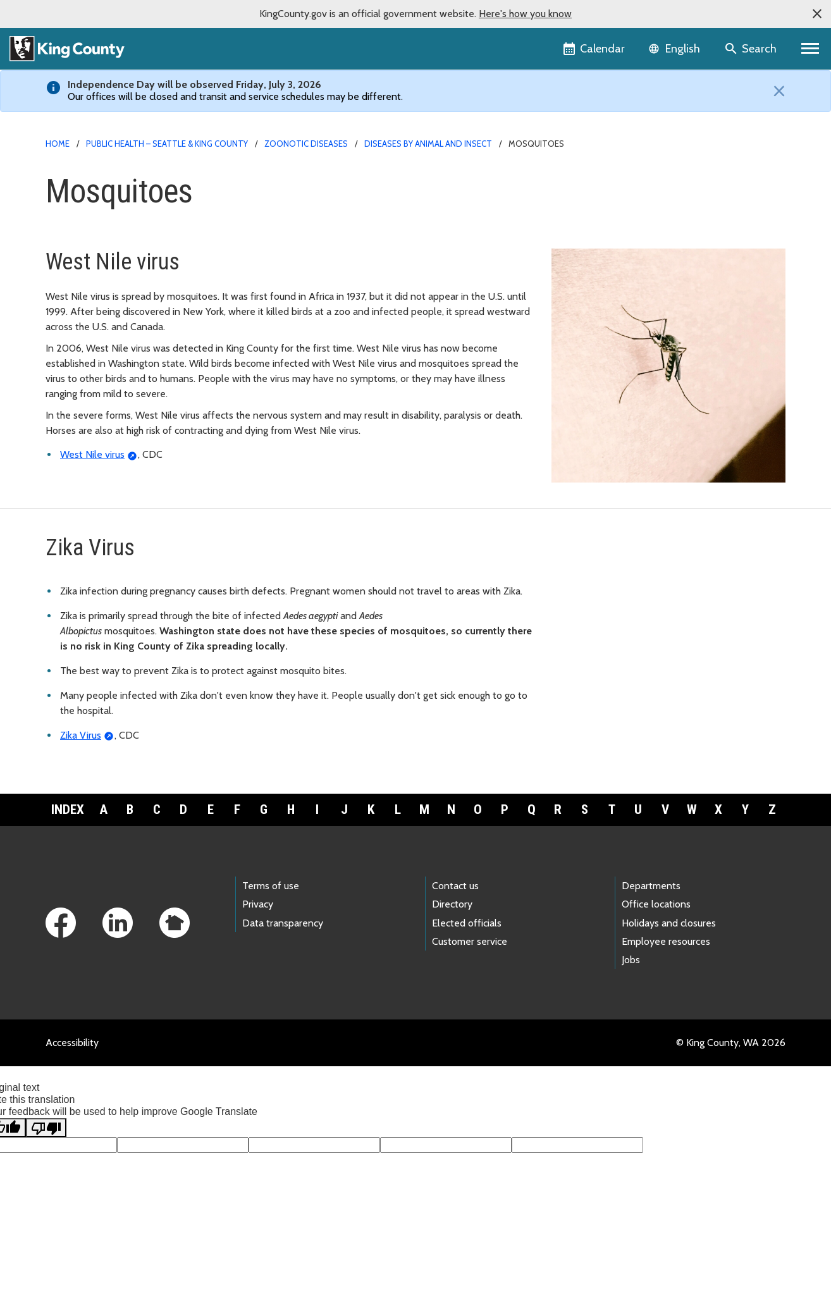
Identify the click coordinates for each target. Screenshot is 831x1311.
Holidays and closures (669, 923)
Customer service (469, 941)
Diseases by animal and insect (428, 143)
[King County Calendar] (594, 49)
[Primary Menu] (810, 49)
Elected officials (467, 923)
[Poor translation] (46, 1127)
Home (58, 143)
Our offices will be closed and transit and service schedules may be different (234, 96)
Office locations (656, 904)
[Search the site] (751, 49)
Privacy (257, 904)
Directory (452, 904)
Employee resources (666, 941)
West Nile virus (92, 454)
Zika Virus (80, 735)
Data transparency (282, 923)
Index (67, 809)
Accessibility (72, 1043)
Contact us (455, 886)
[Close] (775, 91)
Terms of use (270, 886)
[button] (817, 14)
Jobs (631, 960)
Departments (651, 886)
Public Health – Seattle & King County (167, 143)
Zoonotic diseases (306, 143)
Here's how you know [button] (525, 14)
